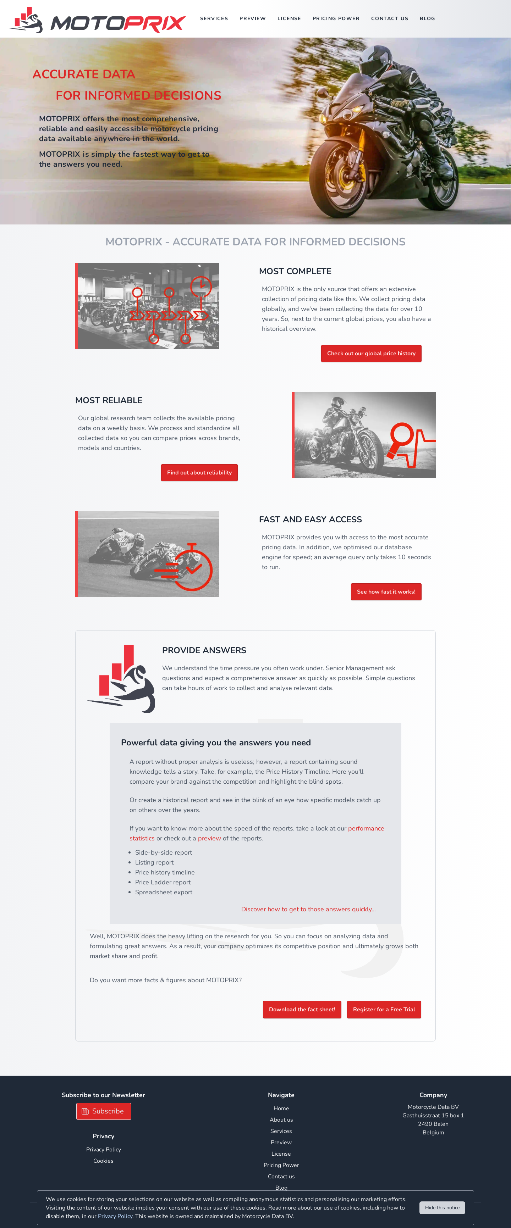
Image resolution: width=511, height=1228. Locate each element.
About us (281, 1120)
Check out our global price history (371, 353)
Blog (427, 18)
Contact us (389, 18)
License (289, 18)
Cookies (103, 1161)
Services (214, 18)
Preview (253, 18)
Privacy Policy (103, 1150)
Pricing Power (336, 18)
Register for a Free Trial (384, 1009)
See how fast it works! (386, 592)
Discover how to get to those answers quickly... (308, 909)
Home (281, 1108)
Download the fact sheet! (302, 1009)
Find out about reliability (199, 473)
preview (209, 838)
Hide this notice (442, 1207)
